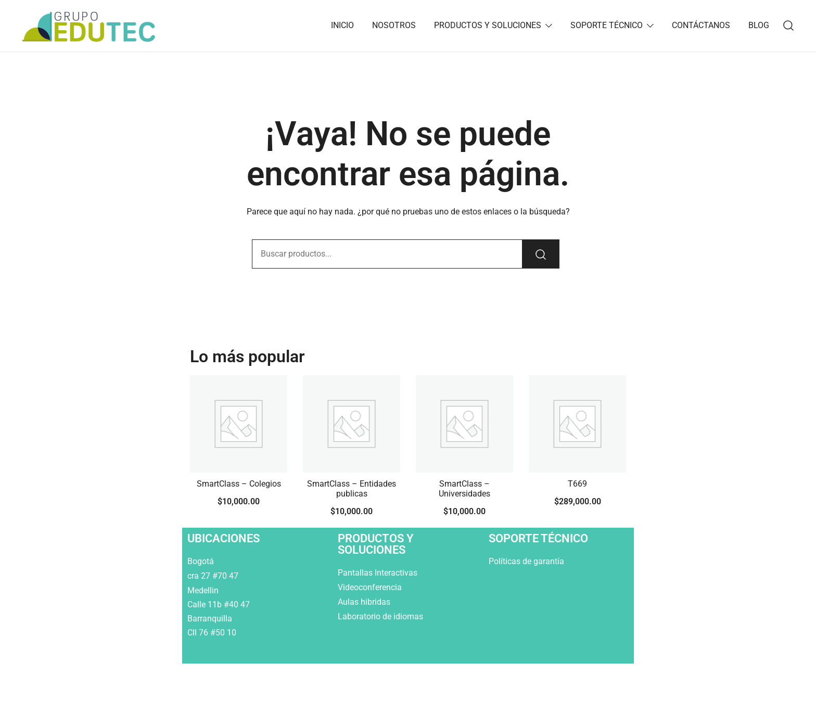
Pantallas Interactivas (378, 573)
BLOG (758, 25)
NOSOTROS (394, 25)
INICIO (342, 25)
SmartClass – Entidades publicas (351, 489)
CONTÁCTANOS (701, 25)
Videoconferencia (370, 587)
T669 (577, 484)
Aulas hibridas (365, 602)
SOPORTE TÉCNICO (606, 25)
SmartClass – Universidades (464, 489)
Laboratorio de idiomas (381, 616)
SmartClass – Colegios (239, 484)
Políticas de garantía (527, 561)
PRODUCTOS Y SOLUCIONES (487, 25)
